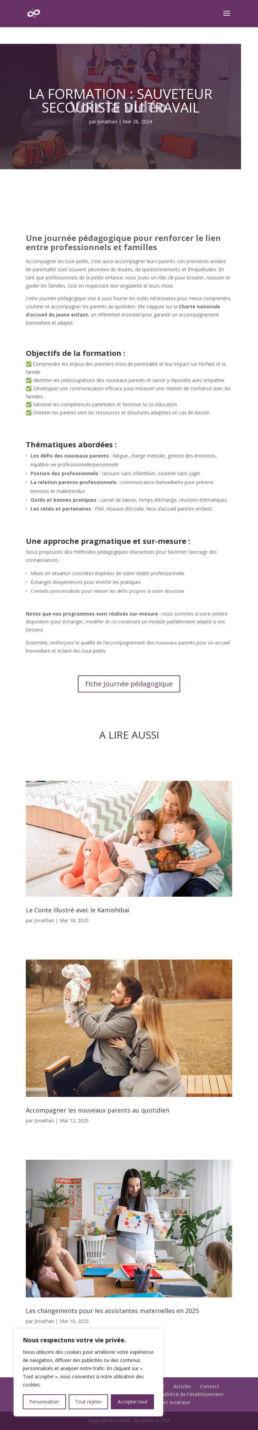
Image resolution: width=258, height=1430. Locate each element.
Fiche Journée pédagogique (129, 683)
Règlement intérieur (166, 1402)
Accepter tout (133, 1401)
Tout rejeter (88, 1401)
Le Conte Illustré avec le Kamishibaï (78, 910)
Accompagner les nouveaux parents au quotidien (97, 1110)
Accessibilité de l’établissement (187, 1394)
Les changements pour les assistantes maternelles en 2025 (112, 1311)
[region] (88, 1372)
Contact (209, 1386)
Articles (182, 1386)
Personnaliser (44, 1401)
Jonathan (107, 121)
